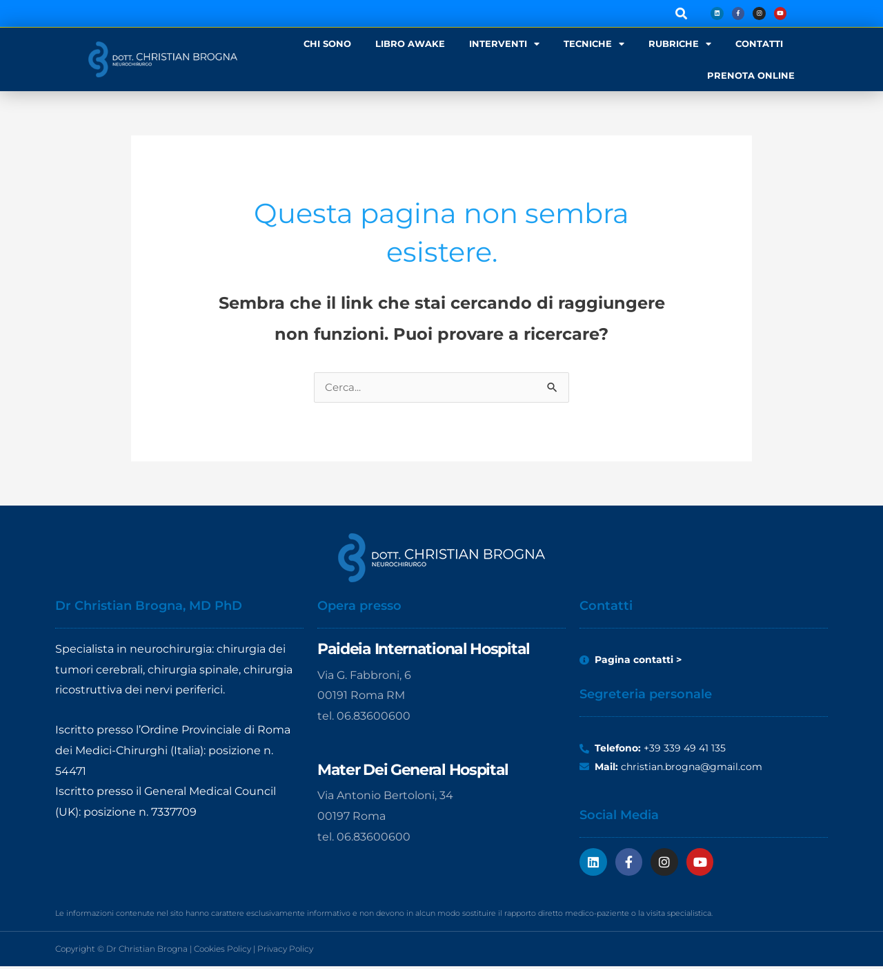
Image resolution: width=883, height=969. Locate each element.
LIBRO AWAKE (410, 43)
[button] (671, 13)
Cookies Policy (222, 951)
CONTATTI (759, 43)
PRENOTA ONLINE (751, 75)
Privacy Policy (285, 951)
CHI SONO (327, 43)
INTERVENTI (504, 43)
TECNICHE (594, 43)
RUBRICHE (679, 43)
